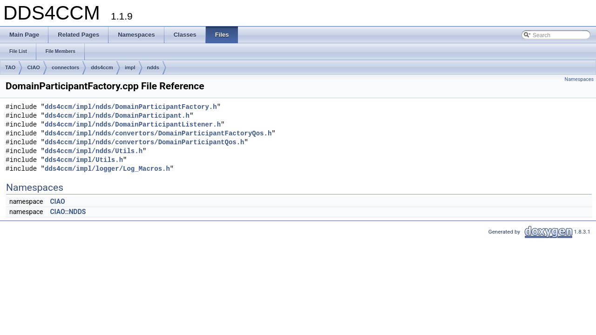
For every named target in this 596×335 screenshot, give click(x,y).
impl (130, 67)
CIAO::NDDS (68, 211)
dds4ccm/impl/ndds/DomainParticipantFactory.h (131, 107)
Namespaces (579, 79)
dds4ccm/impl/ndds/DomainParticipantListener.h (133, 125)
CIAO (33, 67)
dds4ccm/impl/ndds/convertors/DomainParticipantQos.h (144, 142)
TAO (10, 67)
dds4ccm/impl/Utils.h (84, 160)
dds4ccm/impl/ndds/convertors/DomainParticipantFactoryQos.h (158, 133)
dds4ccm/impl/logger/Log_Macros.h (107, 169)
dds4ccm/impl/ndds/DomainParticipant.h (117, 116)
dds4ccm (102, 67)
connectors (65, 67)
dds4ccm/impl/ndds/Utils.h (93, 151)
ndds (153, 67)
